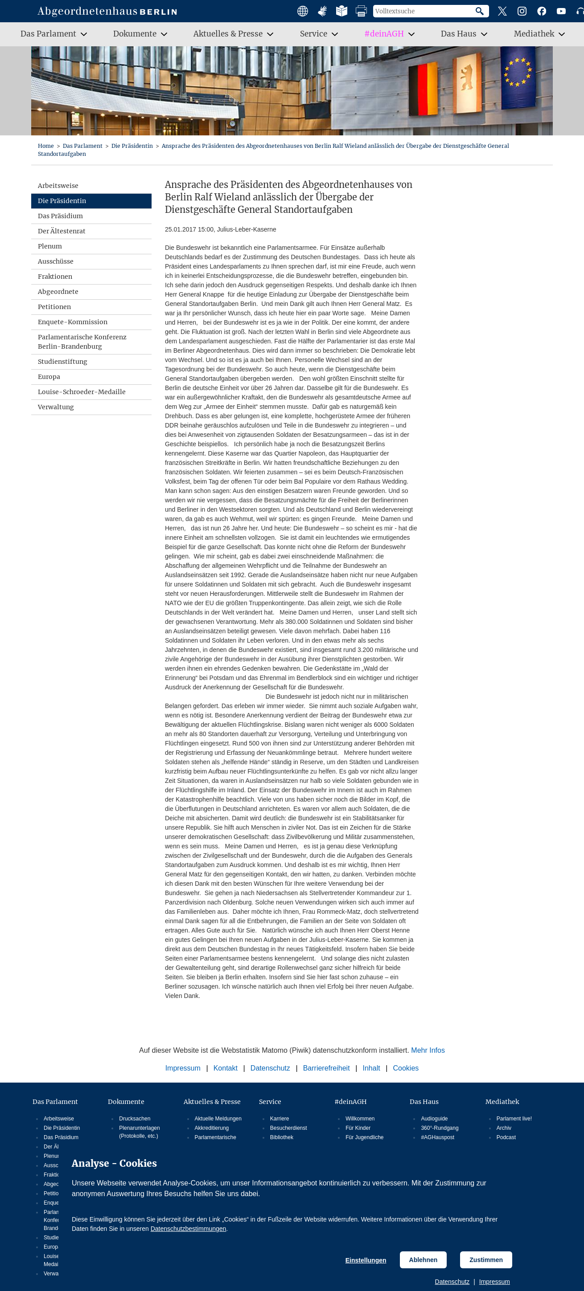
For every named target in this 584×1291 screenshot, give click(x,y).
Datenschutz (452, 1281)
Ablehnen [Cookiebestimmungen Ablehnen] (423, 1259)
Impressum (494, 1281)
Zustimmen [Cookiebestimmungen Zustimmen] (486, 1259)
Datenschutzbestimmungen (188, 1228)
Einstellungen (366, 1260)
